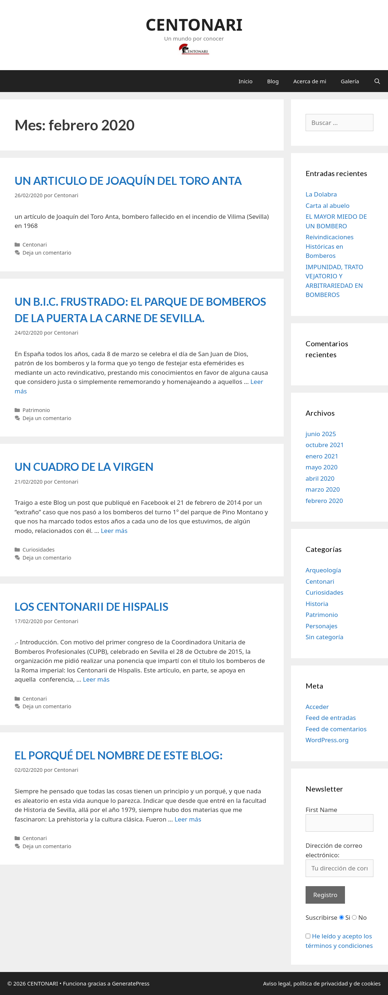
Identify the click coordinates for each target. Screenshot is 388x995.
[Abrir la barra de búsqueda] (377, 81)
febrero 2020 (324, 500)
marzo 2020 (323, 489)
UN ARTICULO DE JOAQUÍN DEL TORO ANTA (128, 180)
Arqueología (323, 570)
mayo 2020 (322, 467)
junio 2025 (321, 434)
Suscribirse (321, 917)
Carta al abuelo (328, 205)
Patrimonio (36, 410)
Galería (350, 81)
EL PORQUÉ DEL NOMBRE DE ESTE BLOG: (119, 755)
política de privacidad (320, 983)
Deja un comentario (47, 252)
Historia (317, 603)
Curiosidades (39, 549)
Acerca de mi (309, 81)
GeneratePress (131, 983)
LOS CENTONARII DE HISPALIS (91, 606)
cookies (370, 983)
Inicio (245, 81)
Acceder (317, 706)
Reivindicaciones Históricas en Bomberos (330, 246)
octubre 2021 (325, 445)
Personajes (321, 626)
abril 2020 (320, 478)
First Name (321, 809)
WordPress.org (327, 740)
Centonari (35, 244)
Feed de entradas (331, 717)
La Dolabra (321, 194)
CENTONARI (194, 24)
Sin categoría (325, 637)
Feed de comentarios (336, 729)
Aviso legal (276, 983)
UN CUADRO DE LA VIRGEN (84, 466)
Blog (273, 81)
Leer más (114, 530)
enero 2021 (322, 456)
